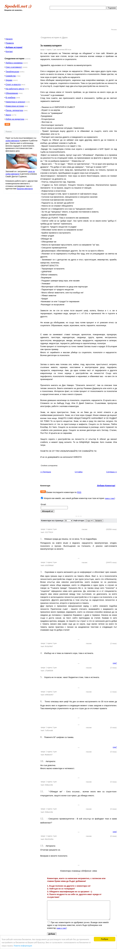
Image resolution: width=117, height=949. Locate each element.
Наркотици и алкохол (15, 102)
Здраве (9, 80)
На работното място (15, 89)
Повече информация (23, 946)
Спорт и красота (13, 84)
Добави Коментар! (106, 485)
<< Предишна (45, 472)
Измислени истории (15, 106)
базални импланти (25, 189)
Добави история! (14, 47)
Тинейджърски (12, 71)
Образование (12, 93)
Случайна (78, 472)
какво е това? (110, 498)
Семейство (11, 76)
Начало (9, 39)
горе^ (115, 663)
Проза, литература (14, 110)
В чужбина (10, 97)
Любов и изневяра (14, 63)
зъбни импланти (12, 141)
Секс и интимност (14, 67)
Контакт (9, 51)
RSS (79, 492)
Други (8, 115)
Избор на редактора (15, 119)
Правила (10, 43)
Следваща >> (111, 472)
